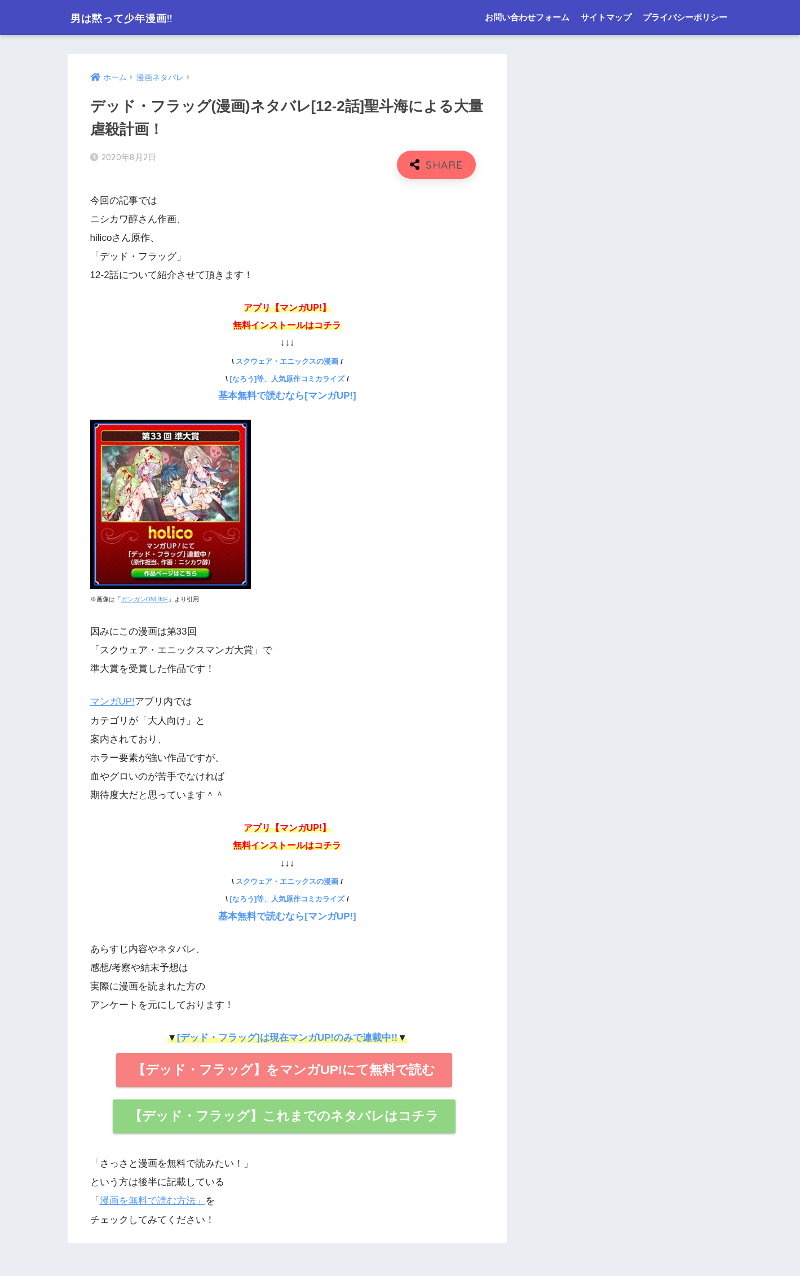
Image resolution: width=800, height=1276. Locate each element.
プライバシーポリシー (685, 17)
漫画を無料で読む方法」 (152, 1199)
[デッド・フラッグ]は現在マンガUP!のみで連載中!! (286, 1036)
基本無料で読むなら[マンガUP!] (287, 395)
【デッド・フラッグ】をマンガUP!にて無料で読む (283, 1068)
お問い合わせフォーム (527, 17)
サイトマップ (606, 17)
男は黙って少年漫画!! (136, 17)
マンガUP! (112, 701)
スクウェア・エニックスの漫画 (287, 361)
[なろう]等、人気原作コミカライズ (287, 379)
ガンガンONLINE (145, 598)
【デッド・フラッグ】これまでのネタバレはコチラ (284, 1114)
